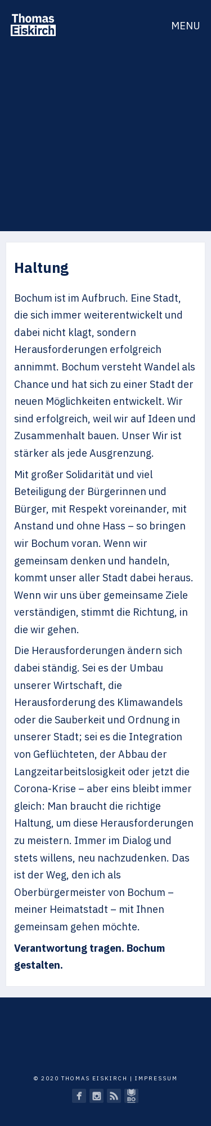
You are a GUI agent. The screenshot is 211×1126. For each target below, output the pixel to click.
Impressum (156, 1078)
